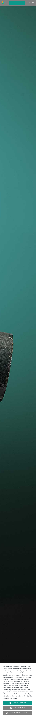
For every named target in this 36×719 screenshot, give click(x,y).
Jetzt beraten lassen (17, 3)
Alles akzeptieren (17, 703)
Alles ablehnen (17, 708)
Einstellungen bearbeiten (17, 713)
